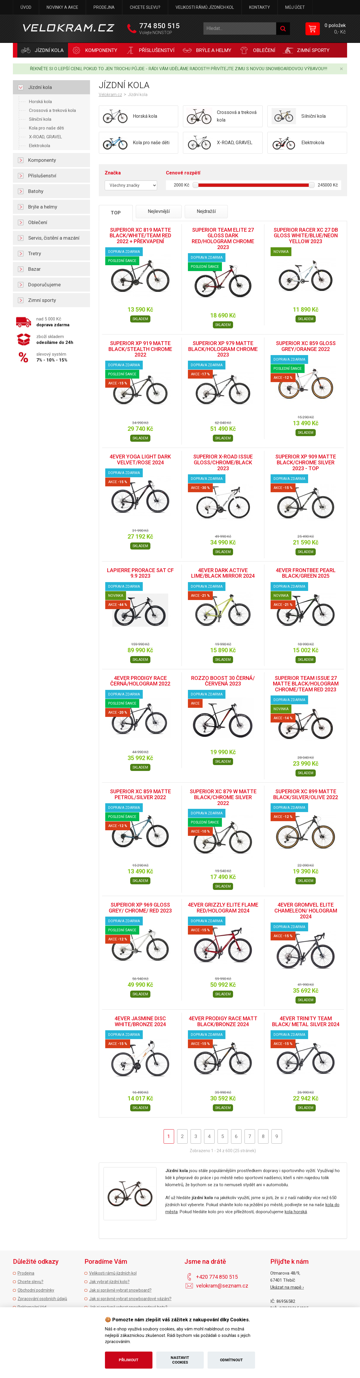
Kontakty (259, 7)
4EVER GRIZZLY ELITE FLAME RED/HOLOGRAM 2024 (223, 908)
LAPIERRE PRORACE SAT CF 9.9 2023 (140, 573)
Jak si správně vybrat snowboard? (120, 1290)
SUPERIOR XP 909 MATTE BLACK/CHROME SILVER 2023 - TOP (305, 462)
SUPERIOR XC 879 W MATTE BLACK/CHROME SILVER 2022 (223, 797)
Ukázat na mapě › (287, 1287)
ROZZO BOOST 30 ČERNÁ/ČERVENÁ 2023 (223, 681)
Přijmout (128, 1360)
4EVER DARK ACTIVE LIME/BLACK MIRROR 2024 (223, 573)
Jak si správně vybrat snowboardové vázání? (130, 1298)
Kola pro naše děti (46, 128)
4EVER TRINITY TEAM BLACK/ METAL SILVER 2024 (305, 1021)
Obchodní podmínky (36, 1290)
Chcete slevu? (145, 7)
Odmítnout (231, 1360)
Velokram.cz (110, 94)
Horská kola (40, 101)
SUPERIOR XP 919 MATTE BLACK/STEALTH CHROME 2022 (140, 349)
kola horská (296, 1211)
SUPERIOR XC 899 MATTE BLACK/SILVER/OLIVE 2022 (305, 794)
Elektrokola (39, 145)
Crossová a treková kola (52, 110)
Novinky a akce (62, 7)
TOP (116, 213)
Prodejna (104, 7)
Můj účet (295, 7)
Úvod (26, 7)
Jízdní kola (137, 94)
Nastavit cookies (180, 1359)
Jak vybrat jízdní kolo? (109, 1281)
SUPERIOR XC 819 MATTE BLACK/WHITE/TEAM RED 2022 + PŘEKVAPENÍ (140, 236)
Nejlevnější (159, 211)
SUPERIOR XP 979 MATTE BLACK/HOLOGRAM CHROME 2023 (223, 349)
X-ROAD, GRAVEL (45, 137)
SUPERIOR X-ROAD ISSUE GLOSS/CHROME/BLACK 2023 (223, 462)
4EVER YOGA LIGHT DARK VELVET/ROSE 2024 (140, 459)
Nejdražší (206, 211)
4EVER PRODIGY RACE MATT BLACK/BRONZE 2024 (223, 1021)
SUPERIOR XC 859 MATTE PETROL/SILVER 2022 (140, 794)
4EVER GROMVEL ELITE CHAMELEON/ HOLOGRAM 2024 (305, 911)
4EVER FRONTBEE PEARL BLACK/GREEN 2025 (306, 573)
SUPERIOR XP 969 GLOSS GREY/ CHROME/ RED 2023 (140, 908)
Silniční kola (40, 119)
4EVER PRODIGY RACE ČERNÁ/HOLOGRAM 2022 (140, 681)
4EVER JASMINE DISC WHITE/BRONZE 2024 (140, 1021)
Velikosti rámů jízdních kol (205, 7)
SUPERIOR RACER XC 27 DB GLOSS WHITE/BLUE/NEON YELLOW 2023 (306, 236)
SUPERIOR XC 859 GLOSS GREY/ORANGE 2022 (306, 346)
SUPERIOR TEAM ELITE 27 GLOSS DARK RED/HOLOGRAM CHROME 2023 (223, 238)
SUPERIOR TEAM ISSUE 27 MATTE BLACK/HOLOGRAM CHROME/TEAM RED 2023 (306, 684)
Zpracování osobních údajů (42, 1298)
